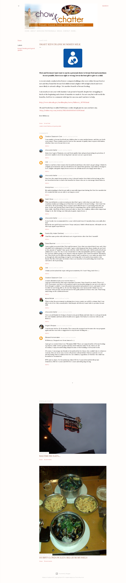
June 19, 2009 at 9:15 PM (65, 312)
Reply (47, 146)
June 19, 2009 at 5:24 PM (70, 278)
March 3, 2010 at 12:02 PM (68, 337)
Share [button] (20, 40)
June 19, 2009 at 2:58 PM (72, 233)
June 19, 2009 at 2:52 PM (65, 218)
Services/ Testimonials (46, 31)
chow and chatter (51, 150)
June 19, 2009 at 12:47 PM (70, 136)
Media (59, 31)
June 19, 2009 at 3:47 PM (63, 243)
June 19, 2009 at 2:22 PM (56, 162)
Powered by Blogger (63, 573)
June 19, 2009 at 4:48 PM (56, 267)
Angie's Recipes (50, 325)
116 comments (48, 561)
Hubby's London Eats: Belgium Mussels (63, 557)
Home (27, 31)
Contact (66, 31)
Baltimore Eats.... (49, 455)
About (33, 31)
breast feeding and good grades (52, 126)
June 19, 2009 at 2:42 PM (61, 187)
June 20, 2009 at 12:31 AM (64, 325)
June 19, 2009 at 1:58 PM (65, 150)
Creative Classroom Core (53, 136)
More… (73, 31)
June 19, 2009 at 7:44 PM (62, 298)
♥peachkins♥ (49, 298)
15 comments (47, 459)
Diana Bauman (50, 243)
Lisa (46, 162)
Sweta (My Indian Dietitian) (54, 233)
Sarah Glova (49, 199)
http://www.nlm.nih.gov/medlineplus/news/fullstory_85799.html (64, 102)
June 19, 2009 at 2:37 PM (65, 175)
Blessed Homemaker (52, 337)
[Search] (105, 6)
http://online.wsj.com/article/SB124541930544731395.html (62, 110)
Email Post (47, 123)
